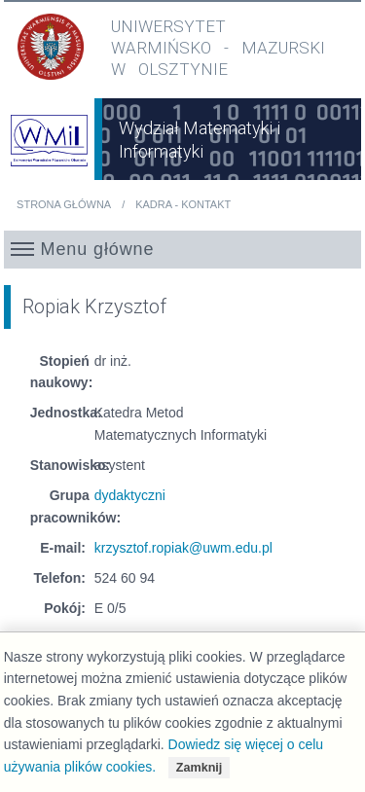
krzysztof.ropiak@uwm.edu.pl (183, 548)
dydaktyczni (129, 495)
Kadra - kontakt (183, 204)
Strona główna (64, 204)
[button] (183, 249)
